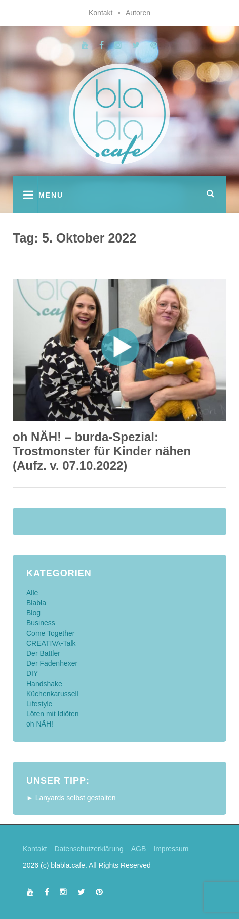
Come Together (50, 633)
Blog (33, 613)
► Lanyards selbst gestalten (71, 798)
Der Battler (43, 653)
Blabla (36, 603)
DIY (32, 673)
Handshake (44, 684)
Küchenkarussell (52, 694)
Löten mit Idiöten (52, 714)
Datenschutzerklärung (88, 849)
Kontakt (100, 13)
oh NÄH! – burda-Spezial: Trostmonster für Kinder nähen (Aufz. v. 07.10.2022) (102, 451)
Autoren (138, 13)
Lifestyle (39, 704)
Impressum (170, 849)
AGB (138, 849)
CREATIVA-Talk (51, 643)
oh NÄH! (39, 724)
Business (40, 623)
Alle (32, 593)
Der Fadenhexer (51, 663)
